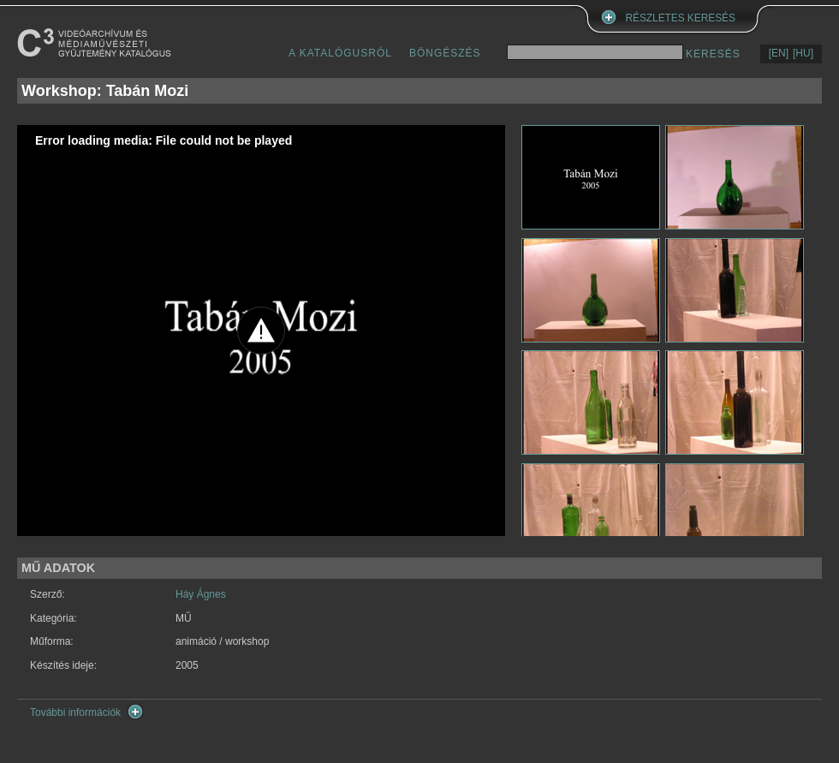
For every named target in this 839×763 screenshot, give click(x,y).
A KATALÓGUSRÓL (340, 53)
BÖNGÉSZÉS (445, 53)
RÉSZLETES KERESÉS (680, 18)
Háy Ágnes (201, 594)
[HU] (803, 53)
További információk (75, 712)
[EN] (778, 53)
